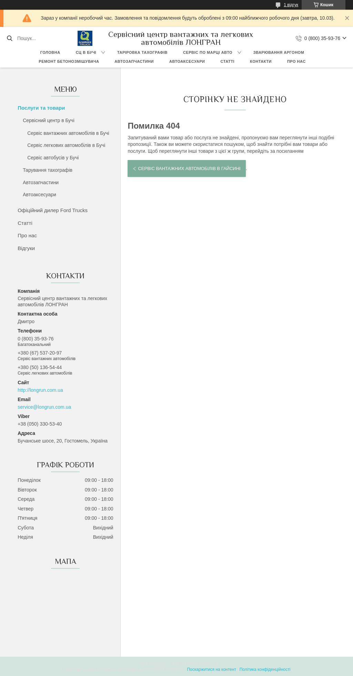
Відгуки (26, 248)
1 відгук (291, 4)
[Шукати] (9, 38)
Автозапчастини (134, 61)
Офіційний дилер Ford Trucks (53, 210)
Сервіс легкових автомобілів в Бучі (66, 145)
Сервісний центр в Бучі (48, 120)
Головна (50, 52)
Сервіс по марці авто (207, 52)
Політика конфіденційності (265, 669)
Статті (227, 61)
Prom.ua (208, 663)
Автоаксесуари (187, 61)
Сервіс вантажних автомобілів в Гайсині (189, 168)
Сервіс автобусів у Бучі (53, 157)
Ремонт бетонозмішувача (69, 61)
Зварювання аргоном (278, 52)
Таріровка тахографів (142, 52)
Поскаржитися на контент (211, 669)
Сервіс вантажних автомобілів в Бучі (68, 133)
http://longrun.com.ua (40, 390)
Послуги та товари (41, 108)
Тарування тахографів (47, 170)
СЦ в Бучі (86, 52)
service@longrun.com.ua (44, 407)
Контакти (261, 61)
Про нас (296, 61)
